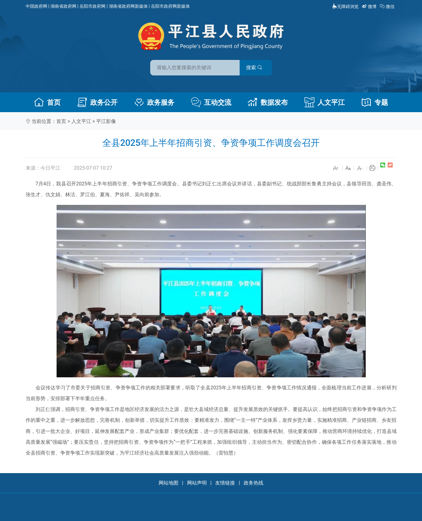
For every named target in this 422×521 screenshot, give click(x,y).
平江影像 (106, 121)
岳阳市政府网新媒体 (170, 6)
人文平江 (325, 102)
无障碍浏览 (345, 6)
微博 (369, 6)
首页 (47, 102)
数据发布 (268, 102)
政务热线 (253, 483)
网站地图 (168, 483)
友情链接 (225, 483)
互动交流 (211, 102)
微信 (387, 6)
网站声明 (197, 483)
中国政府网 (36, 6)
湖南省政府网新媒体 (128, 6)
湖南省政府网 (63, 6)
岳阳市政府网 (92, 6)
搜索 (255, 67)
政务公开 (97, 102)
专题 (374, 102)
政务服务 (154, 102)
